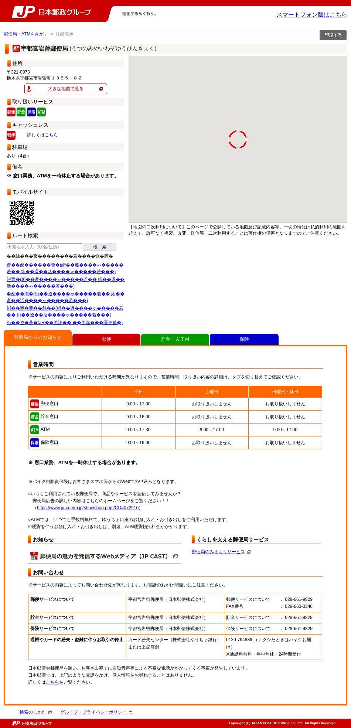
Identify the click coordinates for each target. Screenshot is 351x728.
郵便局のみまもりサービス (221, 551)
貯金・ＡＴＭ (175, 339)
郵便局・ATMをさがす (26, 34)
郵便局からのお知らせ (38, 337)
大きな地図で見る (66, 88)
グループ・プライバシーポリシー (96, 712)
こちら (51, 134)
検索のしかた (36, 712)
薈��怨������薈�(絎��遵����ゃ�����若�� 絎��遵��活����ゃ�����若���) (65, 268)
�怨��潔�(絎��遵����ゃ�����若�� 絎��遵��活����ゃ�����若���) (66, 297)
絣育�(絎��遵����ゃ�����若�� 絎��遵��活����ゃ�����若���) (66, 283)
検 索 (99, 246)
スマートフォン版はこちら (311, 14)
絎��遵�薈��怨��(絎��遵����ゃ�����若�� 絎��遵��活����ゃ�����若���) (65, 311)
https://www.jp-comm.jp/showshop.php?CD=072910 (88, 507)
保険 (244, 339)
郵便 (106, 339)
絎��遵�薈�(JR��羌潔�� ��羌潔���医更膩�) (65, 322)
